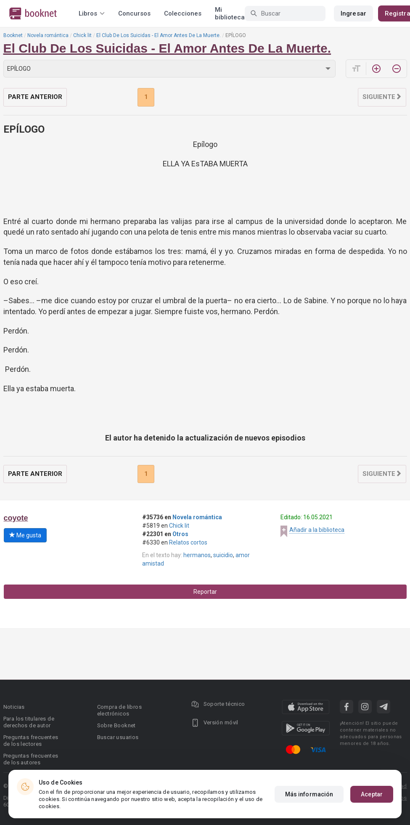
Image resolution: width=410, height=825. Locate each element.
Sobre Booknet (116, 725)
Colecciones (182, 13)
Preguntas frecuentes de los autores (30, 759)
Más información (309, 794)
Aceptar (372, 794)
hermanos (197, 555)
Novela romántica (48, 35)
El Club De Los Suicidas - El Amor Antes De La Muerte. (158, 35)
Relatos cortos (188, 542)
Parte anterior (35, 97)
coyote (16, 518)
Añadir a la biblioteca (316, 529)
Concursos (134, 13)
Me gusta (25, 535)
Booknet (13, 35)
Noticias (14, 707)
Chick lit (82, 35)
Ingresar (353, 13)
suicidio (223, 555)
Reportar (205, 591)
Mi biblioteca (230, 13)
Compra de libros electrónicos (119, 710)
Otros (180, 534)
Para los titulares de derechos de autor (28, 722)
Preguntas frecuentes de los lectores (30, 740)
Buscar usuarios (118, 737)
